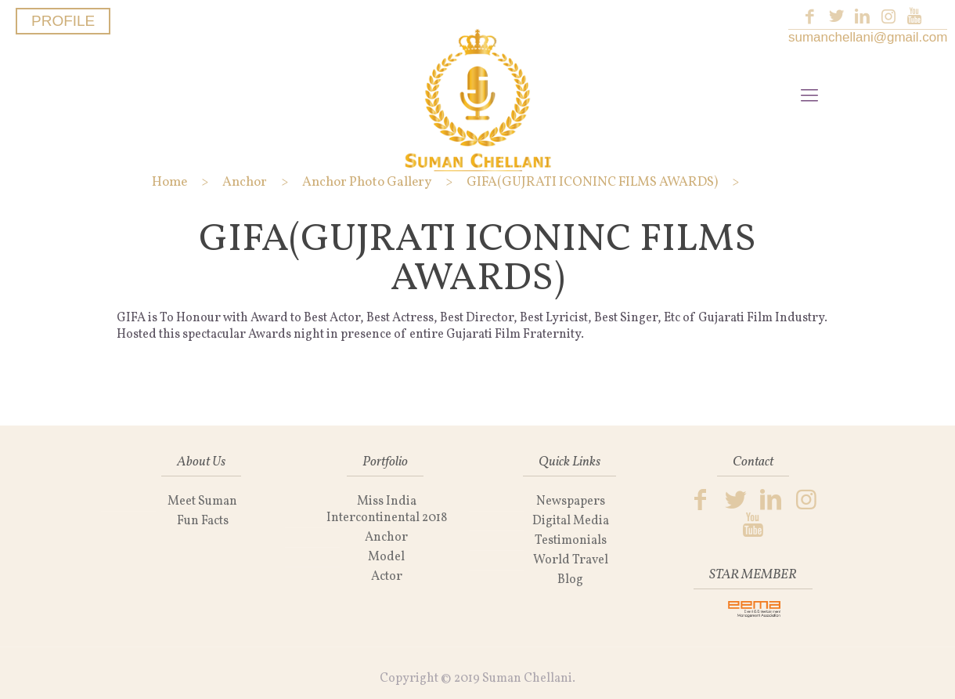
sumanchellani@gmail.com (867, 37)
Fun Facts (203, 521)
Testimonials (571, 540)
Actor (386, 576)
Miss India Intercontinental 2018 (386, 510)
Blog (570, 580)
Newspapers (570, 501)
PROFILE (63, 21)
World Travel (570, 560)
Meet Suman (202, 501)
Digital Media (570, 521)
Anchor (386, 537)
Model (386, 557)
